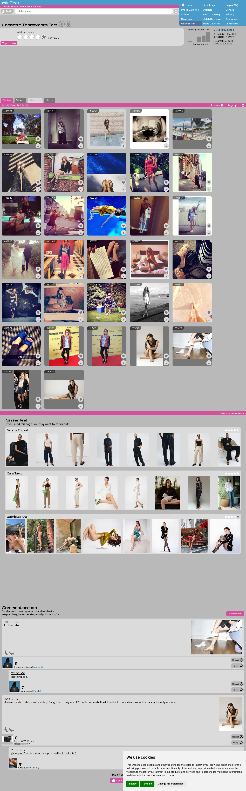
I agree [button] (132, 783)
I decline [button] (147, 783)
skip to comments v (232, 413)
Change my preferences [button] (170, 783)
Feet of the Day (212, 14)
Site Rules (209, 5)
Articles (207, 10)
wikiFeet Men (188, 23)
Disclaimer (232, 19)
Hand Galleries (211, 23)
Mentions (186, 19)
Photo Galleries (190, 10)
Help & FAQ (232, 5)
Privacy (230, 14)
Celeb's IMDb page (224, 29)
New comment (235, 613)
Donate (230, 10)
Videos (185, 14)
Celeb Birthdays (212, 19)
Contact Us (232, 23)
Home (189, 5)
